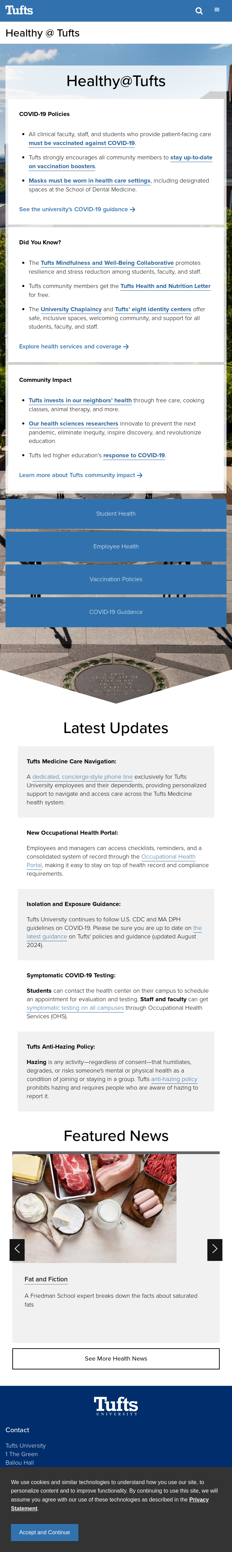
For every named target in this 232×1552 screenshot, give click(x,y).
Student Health (116, 513)
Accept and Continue (44, 1532)
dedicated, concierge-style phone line (83, 776)
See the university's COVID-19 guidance (73, 209)
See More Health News (116, 1358)
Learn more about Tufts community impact (77, 475)
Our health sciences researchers (73, 423)
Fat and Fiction (46, 1279)
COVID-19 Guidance (116, 611)
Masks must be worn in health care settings (90, 180)
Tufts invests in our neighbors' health (80, 400)
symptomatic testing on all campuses (75, 1007)
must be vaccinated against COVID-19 (82, 143)
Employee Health (116, 546)
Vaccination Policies (116, 579)
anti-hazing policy (174, 1079)
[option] (116, 1247)
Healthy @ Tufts (42, 33)
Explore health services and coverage (70, 346)
